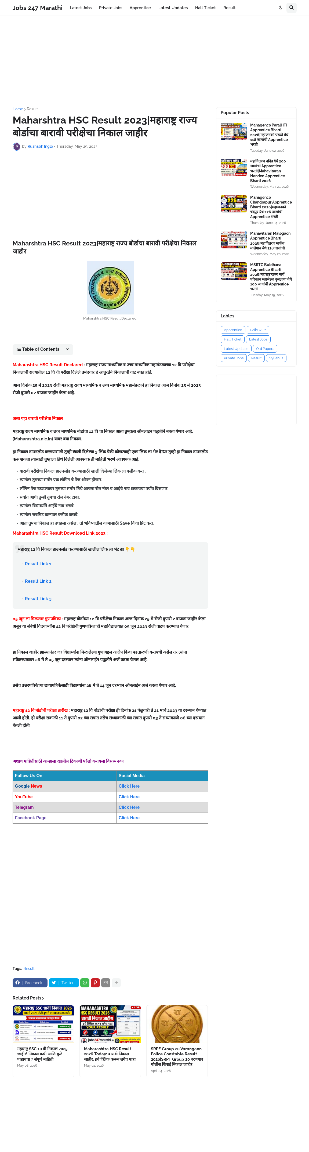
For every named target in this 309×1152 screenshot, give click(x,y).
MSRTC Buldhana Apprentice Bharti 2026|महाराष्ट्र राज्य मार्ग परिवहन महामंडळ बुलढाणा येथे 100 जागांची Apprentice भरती (271, 277)
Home (18, 109)
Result (32, 109)
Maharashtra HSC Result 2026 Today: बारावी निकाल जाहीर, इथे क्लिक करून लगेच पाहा (110, 1054)
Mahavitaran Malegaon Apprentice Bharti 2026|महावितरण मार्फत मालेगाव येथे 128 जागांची (270, 240)
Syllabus (276, 358)
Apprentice (233, 330)
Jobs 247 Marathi (38, 7)
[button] (280, 8)
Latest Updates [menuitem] (173, 7)
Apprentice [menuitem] (140, 7)
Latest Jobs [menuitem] (81, 7)
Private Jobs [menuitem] (110, 7)
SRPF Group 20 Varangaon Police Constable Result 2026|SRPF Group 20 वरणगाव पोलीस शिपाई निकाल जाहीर (177, 1056)
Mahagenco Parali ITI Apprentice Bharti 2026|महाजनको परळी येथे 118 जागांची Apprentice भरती (269, 135)
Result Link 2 (38, 581)
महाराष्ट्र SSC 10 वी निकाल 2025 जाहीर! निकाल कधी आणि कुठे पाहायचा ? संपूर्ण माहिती (42, 1054)
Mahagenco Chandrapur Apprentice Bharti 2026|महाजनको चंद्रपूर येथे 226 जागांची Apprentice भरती (271, 207)
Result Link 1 (38, 563)
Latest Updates (236, 349)
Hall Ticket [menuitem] (205, 7)
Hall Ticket (232, 339)
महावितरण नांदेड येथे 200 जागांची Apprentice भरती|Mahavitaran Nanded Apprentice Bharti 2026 (268, 171)
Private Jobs (233, 358)
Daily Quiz (258, 330)
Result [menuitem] (229, 7)
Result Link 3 (38, 598)
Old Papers (265, 349)
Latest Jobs (258, 339)
